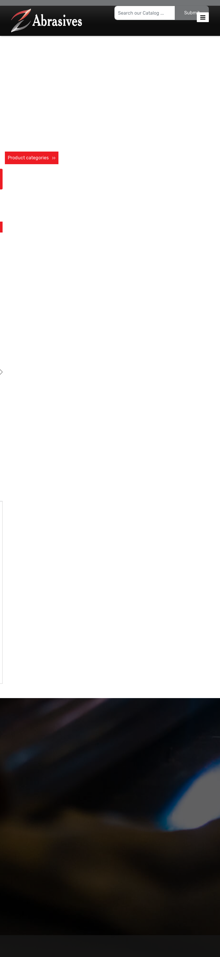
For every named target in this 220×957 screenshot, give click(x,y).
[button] (203, 17)
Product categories (32, 157)
